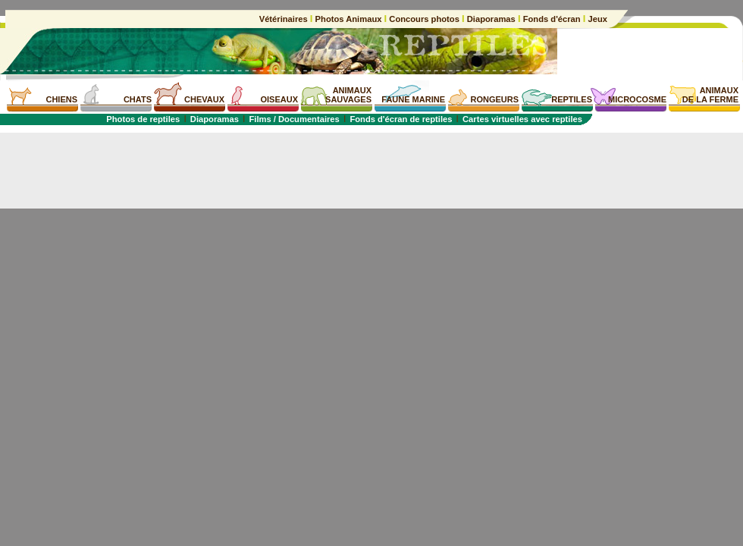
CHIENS (61, 99)
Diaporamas (491, 19)
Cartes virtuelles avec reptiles (522, 119)
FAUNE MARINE (413, 99)
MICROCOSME (637, 99)
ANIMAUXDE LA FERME (710, 95)
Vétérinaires (284, 19)
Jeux (596, 19)
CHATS (138, 99)
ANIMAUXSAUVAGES (348, 95)
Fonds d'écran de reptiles (401, 119)
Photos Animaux (348, 19)
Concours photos (424, 19)
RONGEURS (494, 99)
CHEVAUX (204, 99)
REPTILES (571, 99)
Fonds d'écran (552, 19)
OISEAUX (279, 99)
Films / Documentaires (294, 119)
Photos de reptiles (143, 119)
